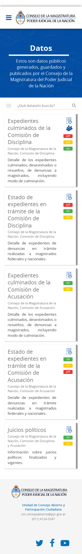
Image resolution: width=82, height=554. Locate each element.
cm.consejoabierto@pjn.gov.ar (43, 514)
